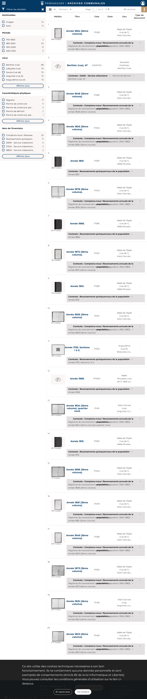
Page (88, 9)
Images (9, 22)
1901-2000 (11, 47)
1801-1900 (10, 43)
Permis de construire (16, 103)
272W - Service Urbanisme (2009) (23, 146)
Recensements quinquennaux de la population (29, 139)
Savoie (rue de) (13, 72)
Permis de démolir (15, 111)
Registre (10, 100)
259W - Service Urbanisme (19, 142)
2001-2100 (11, 51)
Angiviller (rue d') (14, 76)
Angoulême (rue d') (15, 79)
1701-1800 (10, 39)
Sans (8, 25)
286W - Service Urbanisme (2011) (22, 150)
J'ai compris (83, 692)
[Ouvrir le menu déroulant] (4, 3)
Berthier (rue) (13, 65)
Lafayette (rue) (13, 68)
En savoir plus (63, 692)
